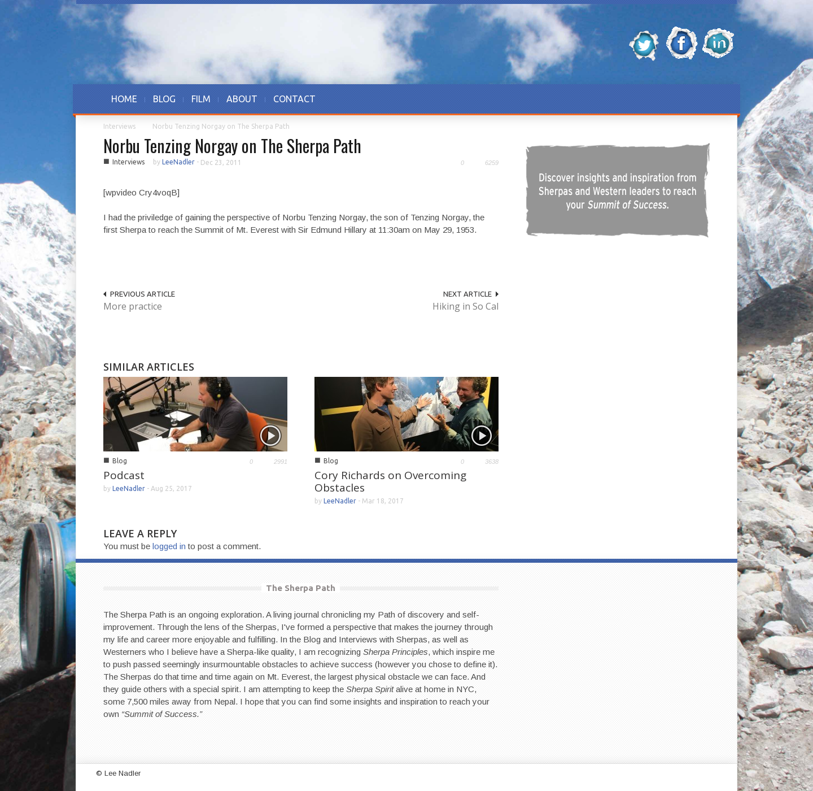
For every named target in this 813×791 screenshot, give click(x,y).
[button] (698, 99)
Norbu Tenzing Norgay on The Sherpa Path (232, 145)
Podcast (124, 475)
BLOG (164, 99)
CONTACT (294, 99)
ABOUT (241, 99)
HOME (124, 99)
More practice (132, 306)
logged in (169, 546)
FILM (201, 99)
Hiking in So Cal (465, 306)
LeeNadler (178, 162)
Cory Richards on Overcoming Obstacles (390, 481)
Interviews (119, 126)
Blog (119, 460)
